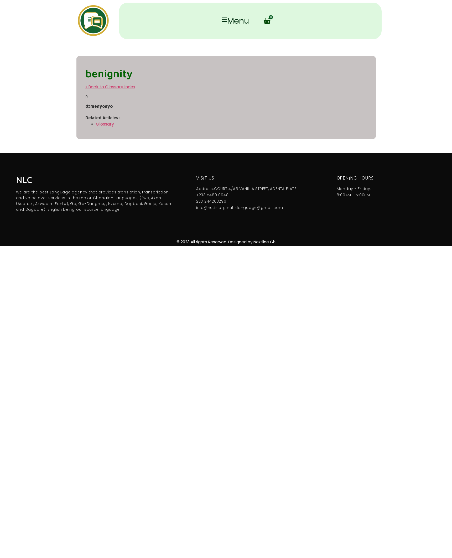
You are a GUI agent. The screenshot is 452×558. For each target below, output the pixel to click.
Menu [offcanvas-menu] (235, 21)
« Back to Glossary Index (110, 87)
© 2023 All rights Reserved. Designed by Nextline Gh (226, 242)
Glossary (105, 124)
